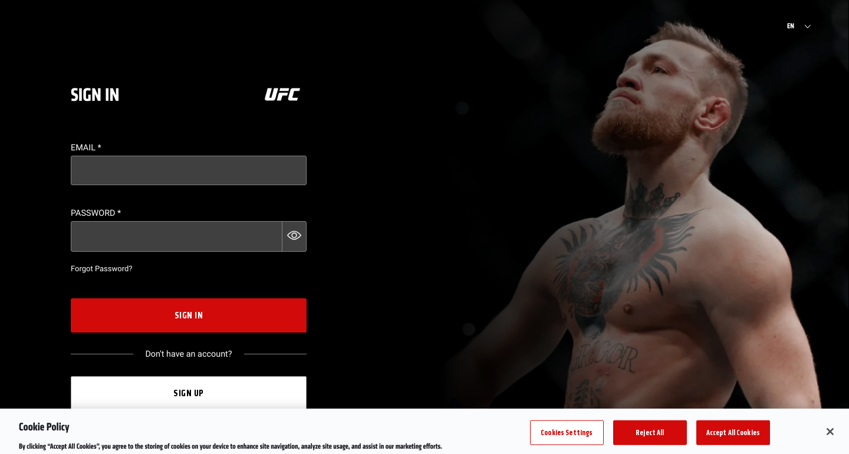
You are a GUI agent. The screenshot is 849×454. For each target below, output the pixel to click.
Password (96, 213)
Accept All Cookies (733, 435)
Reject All (650, 435)
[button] (294, 236)
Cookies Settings (567, 435)
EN (790, 26)
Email (86, 148)
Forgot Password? (101, 269)
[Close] (830, 435)
